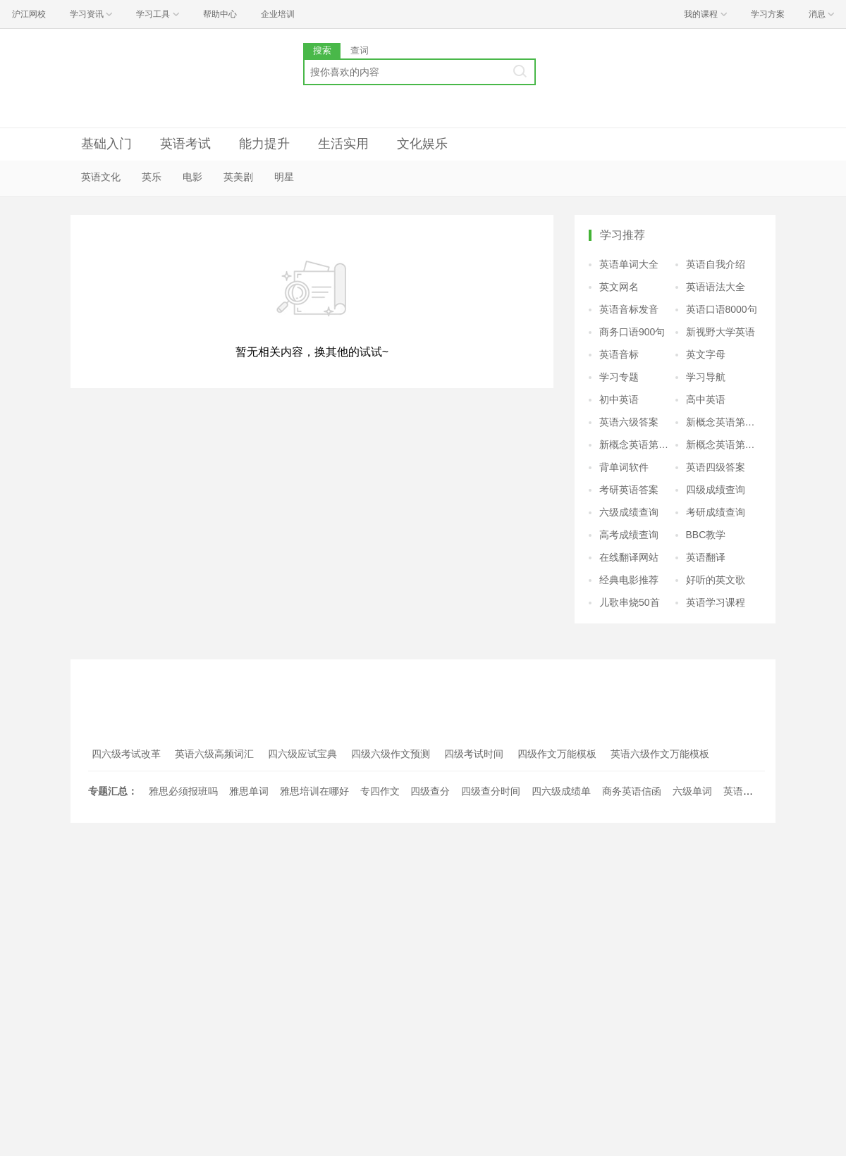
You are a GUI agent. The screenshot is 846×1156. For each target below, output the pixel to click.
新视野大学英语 (720, 331)
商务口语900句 (632, 331)
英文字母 (705, 354)
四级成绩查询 (715, 489)
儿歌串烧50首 (629, 602)
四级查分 (430, 791)
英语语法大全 (715, 286)
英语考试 (185, 144)
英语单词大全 (628, 264)
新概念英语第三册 (637, 444)
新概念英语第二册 (724, 422)
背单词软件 (624, 467)
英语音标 (619, 354)
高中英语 (705, 399)
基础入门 (106, 144)
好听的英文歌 (715, 579)
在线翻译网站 (628, 557)
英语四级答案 (715, 467)
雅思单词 (249, 791)
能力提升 (264, 144)
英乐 (151, 176)
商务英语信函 (631, 791)
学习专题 (619, 377)
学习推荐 (622, 235)
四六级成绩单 (561, 791)
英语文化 (101, 176)
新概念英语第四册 (724, 444)
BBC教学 (706, 534)
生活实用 (343, 144)
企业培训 (278, 14)
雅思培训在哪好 (314, 791)
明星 (284, 176)
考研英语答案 (628, 489)
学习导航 (705, 377)
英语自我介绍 (715, 264)
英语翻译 (705, 557)
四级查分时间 (490, 791)
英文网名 (619, 286)
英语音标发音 (628, 309)
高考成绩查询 (628, 534)
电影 (192, 176)
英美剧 (238, 176)
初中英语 (619, 399)
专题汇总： (112, 791)
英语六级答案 (628, 422)
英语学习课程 (715, 602)
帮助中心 (220, 14)
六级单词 (692, 791)
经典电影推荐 (628, 579)
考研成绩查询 (715, 512)
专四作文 (380, 791)
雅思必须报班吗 (183, 791)
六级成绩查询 (628, 512)
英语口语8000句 (721, 309)
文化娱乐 (422, 144)
